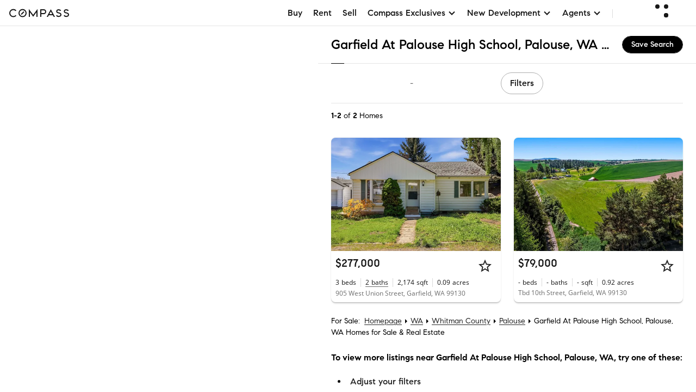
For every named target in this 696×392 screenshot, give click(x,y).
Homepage (383, 321)
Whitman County (461, 321)
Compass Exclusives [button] (412, 13)
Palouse (512, 321)
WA (417, 321)
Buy (295, 13)
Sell (350, 13)
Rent (322, 13)
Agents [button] (581, 13)
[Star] (485, 265)
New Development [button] (509, 13)
